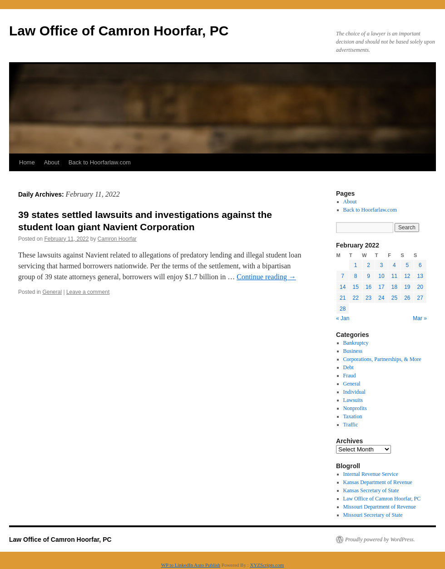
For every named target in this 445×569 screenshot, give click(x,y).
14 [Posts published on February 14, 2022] (343, 287)
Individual (354, 392)
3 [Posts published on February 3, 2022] (381, 265)
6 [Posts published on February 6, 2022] (420, 265)
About (51, 162)
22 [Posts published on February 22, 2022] (355, 298)
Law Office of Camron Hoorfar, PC (118, 30)
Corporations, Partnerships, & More (382, 359)
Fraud (349, 375)
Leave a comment (87, 292)
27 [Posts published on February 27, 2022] (420, 298)
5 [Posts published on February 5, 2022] (407, 265)
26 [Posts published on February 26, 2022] (407, 298)
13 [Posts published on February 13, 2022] (420, 276)
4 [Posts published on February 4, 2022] (394, 265)
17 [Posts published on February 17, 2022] (381, 287)
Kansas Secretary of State (371, 490)
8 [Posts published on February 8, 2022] (355, 276)
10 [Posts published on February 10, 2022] (381, 276)
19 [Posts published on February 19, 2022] (407, 287)
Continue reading (266, 277)
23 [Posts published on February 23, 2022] (368, 298)
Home (27, 162)
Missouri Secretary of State (373, 515)
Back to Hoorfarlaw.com (100, 162)
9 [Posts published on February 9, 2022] (368, 276)
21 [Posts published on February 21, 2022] (343, 298)
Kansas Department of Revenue (377, 482)
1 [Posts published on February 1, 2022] (355, 265)
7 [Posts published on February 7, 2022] (342, 276)
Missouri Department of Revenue (379, 507)
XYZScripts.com (267, 565)
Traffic (350, 424)
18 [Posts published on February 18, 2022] (394, 287)
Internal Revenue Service (370, 474)
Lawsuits (353, 400)
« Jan (342, 318)
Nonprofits (355, 408)
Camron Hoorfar (117, 239)
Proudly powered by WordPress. (380, 539)
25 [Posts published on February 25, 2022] (394, 298)
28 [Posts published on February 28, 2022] (343, 309)
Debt (348, 367)
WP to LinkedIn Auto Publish (190, 565)
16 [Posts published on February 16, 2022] (368, 287)
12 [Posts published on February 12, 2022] (407, 276)
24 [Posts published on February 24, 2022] (381, 298)
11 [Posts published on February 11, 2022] (394, 276)
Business (353, 351)
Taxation (352, 416)
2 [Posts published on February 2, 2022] (368, 265)
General (52, 292)
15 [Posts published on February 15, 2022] (355, 287)
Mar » (420, 318)
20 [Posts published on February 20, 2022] (420, 287)
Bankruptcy (356, 343)
